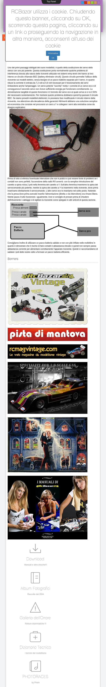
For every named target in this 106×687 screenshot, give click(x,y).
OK (53, 58)
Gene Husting (76, 638)
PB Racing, (43, 638)
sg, (54, 641)
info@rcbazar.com (20, 664)
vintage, (22, 632)
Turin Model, (46, 641)
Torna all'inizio (53, 684)
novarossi (60, 641)
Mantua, (65, 638)
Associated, (54, 634)
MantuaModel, (24, 637)
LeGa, (26, 641)
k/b (21, 641)
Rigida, (69, 641)
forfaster (37, 641)
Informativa (53, 53)
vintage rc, (38, 634)
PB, (31, 641)
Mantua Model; (73, 633)
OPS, (46, 634)
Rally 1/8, (77, 641)
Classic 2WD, (55, 638)
